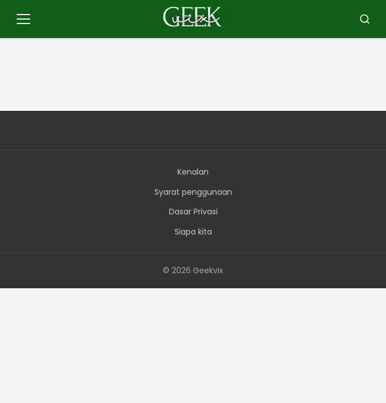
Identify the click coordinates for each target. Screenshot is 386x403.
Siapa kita (193, 231)
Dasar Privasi (193, 211)
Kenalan (193, 171)
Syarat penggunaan (193, 192)
